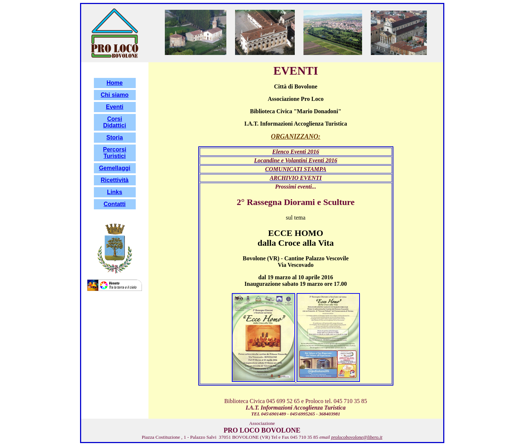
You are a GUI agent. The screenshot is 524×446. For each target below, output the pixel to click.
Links (114, 192)
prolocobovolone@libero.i (356, 437)
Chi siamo (114, 95)
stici (120, 156)
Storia (114, 137)
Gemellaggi (114, 168)
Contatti (115, 204)
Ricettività (114, 180)
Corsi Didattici (114, 122)
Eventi (114, 107)
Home (115, 83)
